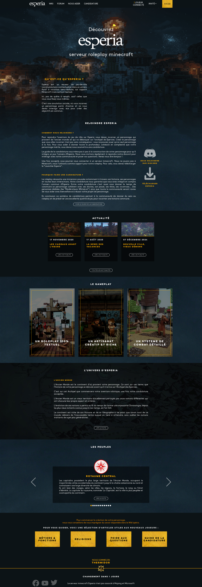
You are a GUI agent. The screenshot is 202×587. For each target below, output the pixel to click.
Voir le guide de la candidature (88, 204)
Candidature (91, 4)
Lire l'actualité (64, 255)
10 (110, 505)
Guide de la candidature (155, 539)
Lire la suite (101, 428)
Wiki (51, 4)
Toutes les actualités (101, 270)
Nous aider (74, 4)
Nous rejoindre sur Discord (150, 155)
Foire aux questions (119, 539)
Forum (60, 4)
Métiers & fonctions (47, 539)
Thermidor (101, 562)
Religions (83, 539)
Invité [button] (152, 4)
